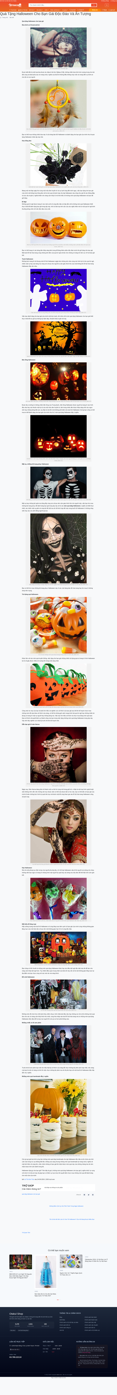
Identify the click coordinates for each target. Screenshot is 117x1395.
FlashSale (12, 10)
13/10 (86, 1257)
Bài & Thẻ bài (22, 10)
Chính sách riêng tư (65, 1327)
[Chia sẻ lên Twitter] (88, 1194)
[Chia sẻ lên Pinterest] (92, 1194)
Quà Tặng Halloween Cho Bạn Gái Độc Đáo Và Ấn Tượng (45, 14)
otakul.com (59, 1374)
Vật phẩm (39, 10)
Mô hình (31, 10)
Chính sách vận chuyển (91, 1325)
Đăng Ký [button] (114, 1)
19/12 (11, 1271)
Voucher (72, 10)
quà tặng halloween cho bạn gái (31, 1194)
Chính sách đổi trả (65, 1325)
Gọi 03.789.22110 (74, 1188)
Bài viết (12, 17)
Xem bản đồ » (15, 1349)
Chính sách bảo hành (91, 1317)
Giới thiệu (62, 1320)
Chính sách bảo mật (90, 1322)
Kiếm (46, 10)
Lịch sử (112, 10)
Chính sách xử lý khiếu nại (92, 1330)
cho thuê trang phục (23, 1330)
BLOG (95, 10)
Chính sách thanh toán (91, 1320)
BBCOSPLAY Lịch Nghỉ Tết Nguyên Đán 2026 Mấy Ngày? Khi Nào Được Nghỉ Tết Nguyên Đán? (20, 1276)
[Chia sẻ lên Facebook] (84, 1194)
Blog (61, 1317)
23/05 (36, 1291)
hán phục (12, 1330)
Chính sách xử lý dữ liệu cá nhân (69, 1322)
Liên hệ (62, 1330)
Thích (104, 10)
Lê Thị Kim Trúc (29, 1179)
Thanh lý (81, 10)
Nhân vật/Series (54, 10)
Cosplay (64, 10)
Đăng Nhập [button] (105, 1)
